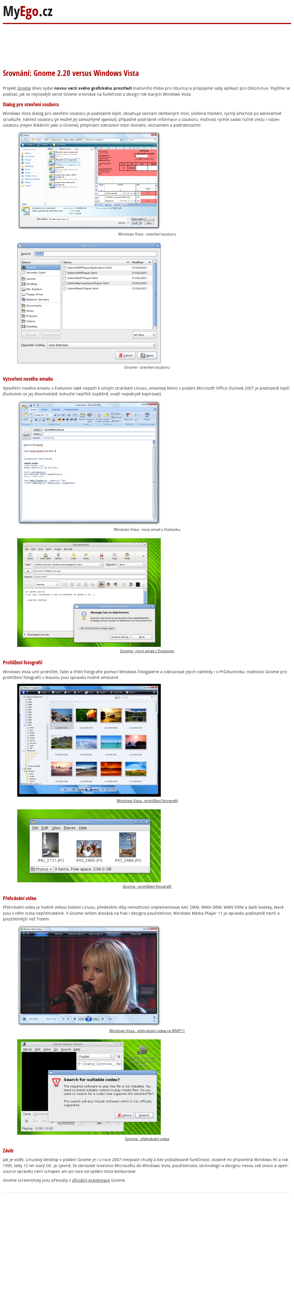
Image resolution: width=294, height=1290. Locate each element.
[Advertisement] (114, 43)
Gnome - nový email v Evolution (95, 595)
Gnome (24, 88)
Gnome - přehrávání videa (93, 1090)
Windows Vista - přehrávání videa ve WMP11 (101, 979)
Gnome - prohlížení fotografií (94, 849)
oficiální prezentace (91, 1180)
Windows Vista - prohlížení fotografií (97, 743)
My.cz (28, 11)
